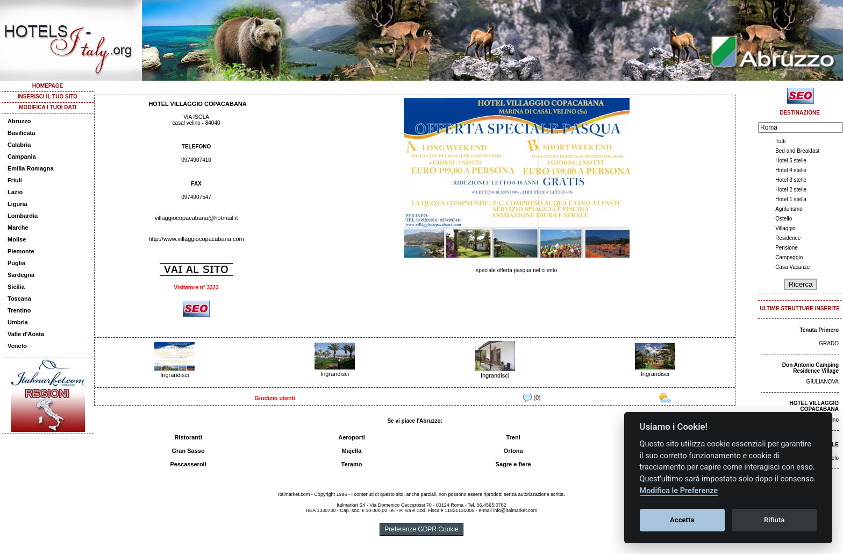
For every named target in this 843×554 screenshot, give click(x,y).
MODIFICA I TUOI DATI (47, 107)
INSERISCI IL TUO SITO (47, 97)
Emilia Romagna (31, 168)
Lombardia (23, 215)
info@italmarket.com (515, 510)
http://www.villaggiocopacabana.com (196, 239)
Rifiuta (774, 520)
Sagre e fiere (513, 464)
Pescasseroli (188, 464)
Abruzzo (19, 121)
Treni (513, 437)
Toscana (19, 298)
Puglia (16, 263)
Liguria (17, 204)
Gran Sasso (188, 451)
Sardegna (21, 275)
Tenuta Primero (819, 330)
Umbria (18, 322)
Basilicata (21, 133)
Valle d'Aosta (26, 334)
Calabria (19, 144)
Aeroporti (351, 437)
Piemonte (21, 251)
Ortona (513, 451)
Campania (22, 156)
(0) (532, 397)
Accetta (682, 520)
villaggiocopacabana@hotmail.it (196, 218)
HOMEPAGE (47, 86)
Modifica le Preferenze (679, 490)
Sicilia (16, 286)
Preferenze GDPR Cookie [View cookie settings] (421, 529)
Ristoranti (188, 437)
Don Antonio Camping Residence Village (810, 368)
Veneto (17, 346)
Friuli (15, 180)
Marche (18, 227)
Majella (352, 451)
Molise (17, 239)
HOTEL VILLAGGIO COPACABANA (814, 406)
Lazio (15, 192)
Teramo (351, 464)
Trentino (19, 310)
